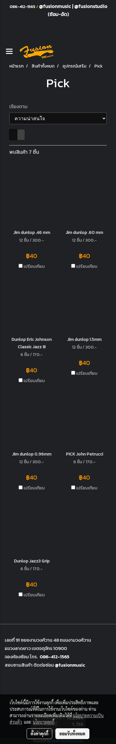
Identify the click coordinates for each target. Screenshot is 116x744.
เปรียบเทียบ (34, 267)
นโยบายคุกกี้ (43, 722)
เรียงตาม (20, 106)
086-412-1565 (54, 656)
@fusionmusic (55, 6)
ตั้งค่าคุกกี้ (39, 733)
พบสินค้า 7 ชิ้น (24, 152)
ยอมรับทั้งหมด (72, 733)
